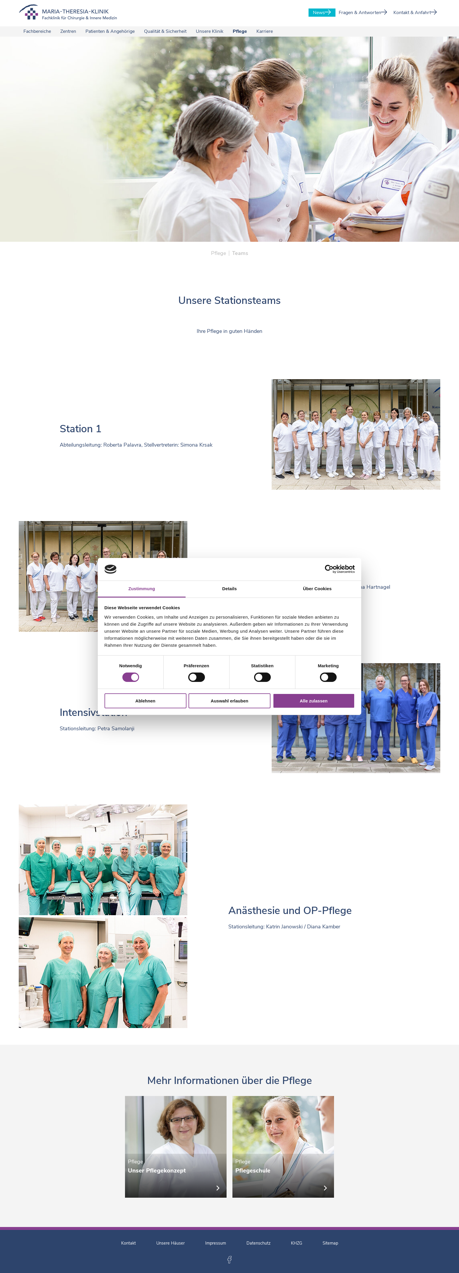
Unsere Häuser (170, 1243)
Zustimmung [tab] (142, 588)
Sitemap (330, 1243)
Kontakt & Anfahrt (415, 12)
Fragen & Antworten (363, 12)
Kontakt (128, 1243)
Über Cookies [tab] (317, 588)
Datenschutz (258, 1243)
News (322, 12)
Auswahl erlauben (229, 700)
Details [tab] (229, 588)
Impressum (215, 1243)
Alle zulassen (314, 700)
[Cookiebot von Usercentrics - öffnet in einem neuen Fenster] (329, 569)
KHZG (296, 1243)
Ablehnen (145, 700)
